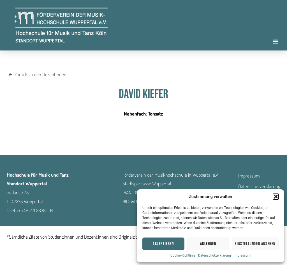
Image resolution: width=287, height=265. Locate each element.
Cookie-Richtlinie (182, 255)
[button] (276, 196)
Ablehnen (208, 243)
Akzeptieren (163, 243)
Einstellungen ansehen (255, 243)
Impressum (242, 255)
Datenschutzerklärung (214, 255)
